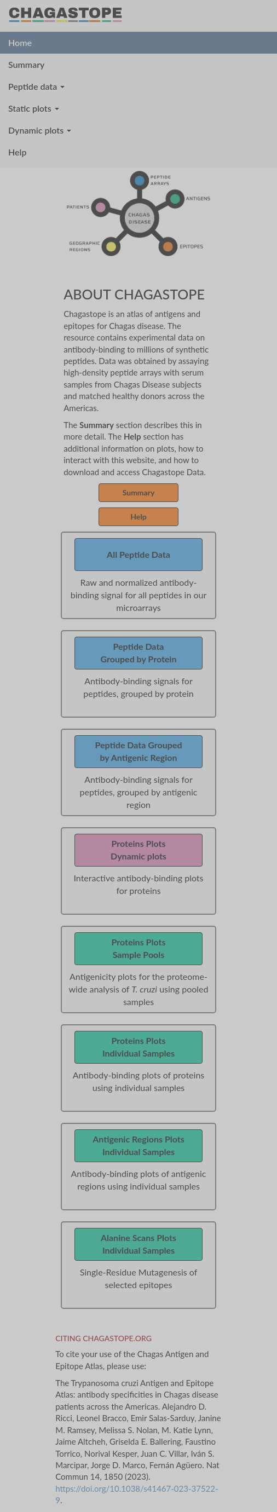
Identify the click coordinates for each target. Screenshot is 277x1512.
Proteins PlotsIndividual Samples (138, 1046)
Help (17, 152)
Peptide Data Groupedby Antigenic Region (138, 751)
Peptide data (36, 86)
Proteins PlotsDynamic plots (138, 849)
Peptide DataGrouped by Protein (139, 652)
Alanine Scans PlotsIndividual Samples (138, 1243)
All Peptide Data (138, 554)
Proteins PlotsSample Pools (139, 948)
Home (20, 42)
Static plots (33, 108)
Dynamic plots (39, 130)
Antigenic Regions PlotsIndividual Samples (138, 1145)
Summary (26, 64)
